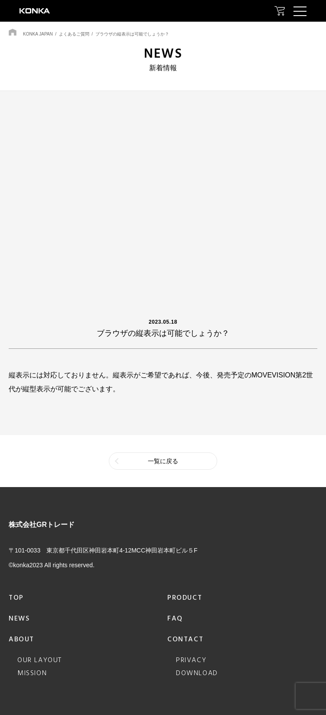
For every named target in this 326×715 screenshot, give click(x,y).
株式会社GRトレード (42, 524)
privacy (191, 660)
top (16, 598)
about (21, 639)
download (197, 673)
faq (175, 618)
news (19, 618)
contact (185, 639)
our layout (39, 660)
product (184, 598)
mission (32, 673)
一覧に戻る (163, 461)
